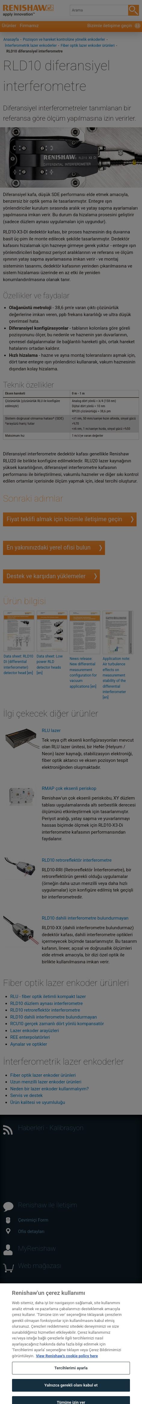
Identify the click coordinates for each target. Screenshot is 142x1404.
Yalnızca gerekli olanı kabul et (70, 1389)
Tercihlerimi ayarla (71, 1372)
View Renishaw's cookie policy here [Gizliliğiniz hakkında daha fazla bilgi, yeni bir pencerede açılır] (67, 1360)
